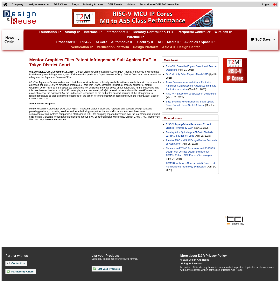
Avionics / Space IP (199, 42)
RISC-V (86, 42)
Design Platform (145, 47)
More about (203, 255)
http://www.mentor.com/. (53, 119)
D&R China (60, 4)
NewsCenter (9, 39)
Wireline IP (135, 37)
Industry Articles (93, 4)
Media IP (173, 42)
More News (171, 60)
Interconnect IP (118, 32)
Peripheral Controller (194, 32)
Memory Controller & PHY (153, 32)
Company (17, 4)
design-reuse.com (38, 4)
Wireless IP (223, 32)
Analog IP (72, 32)
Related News (173, 118)
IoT (160, 42)
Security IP (145, 42)
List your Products (106, 268)
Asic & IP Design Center (181, 47)
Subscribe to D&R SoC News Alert (159, 4)
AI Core (101, 42)
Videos (131, 4)
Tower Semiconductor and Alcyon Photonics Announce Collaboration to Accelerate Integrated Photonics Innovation (191, 86)
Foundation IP (50, 32)
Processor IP (66, 42)
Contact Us (16, 263)
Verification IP (82, 47)
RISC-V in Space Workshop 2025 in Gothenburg (191, 93)
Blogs (75, 4)
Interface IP (93, 32)
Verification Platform (113, 47)
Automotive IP (122, 42)
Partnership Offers (20, 271)
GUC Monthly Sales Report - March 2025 (187, 74)
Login (265, 4)
